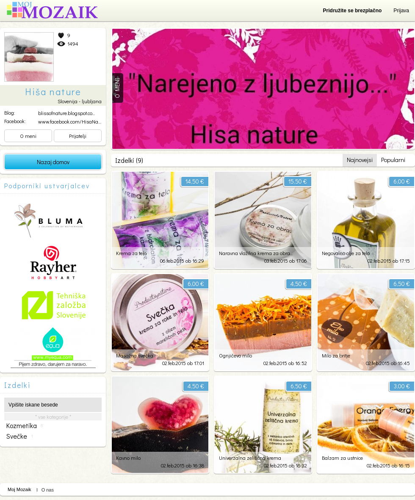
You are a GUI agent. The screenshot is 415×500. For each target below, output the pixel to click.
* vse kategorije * (53, 416)
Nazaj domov (53, 162)
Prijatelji (77, 135)
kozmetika (24, 425)
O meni (28, 135)
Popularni (393, 160)
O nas (48, 489)
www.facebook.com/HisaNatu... (71, 121)
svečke (19, 436)
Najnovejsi (360, 160)
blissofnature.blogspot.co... (66, 113)
